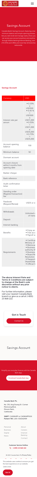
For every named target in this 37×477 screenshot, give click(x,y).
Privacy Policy (26, 455)
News (6, 436)
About (23, 427)
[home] (10, 3)
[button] (32, 3)
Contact (24, 438)
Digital (6, 433)
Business (7, 430)
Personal (7, 427)
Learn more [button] (7, 466)
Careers (24, 430)
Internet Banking (24, 434)
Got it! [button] (7, 472)
